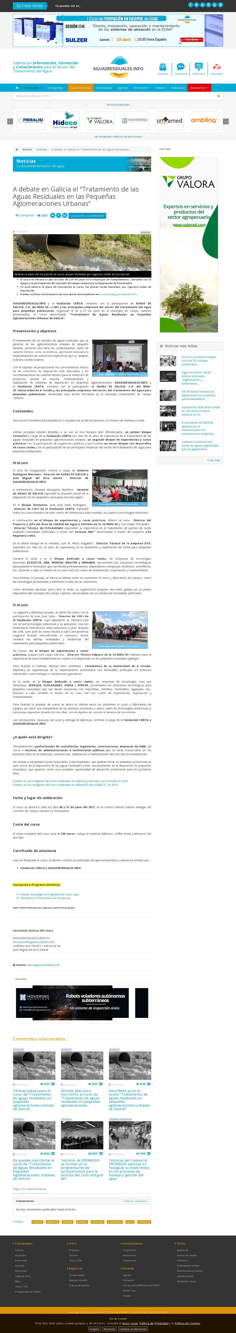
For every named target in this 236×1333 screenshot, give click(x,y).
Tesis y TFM (21, 1286)
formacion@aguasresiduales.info (118, 294)
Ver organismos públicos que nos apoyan (118, 136)
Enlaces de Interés (187, 1255)
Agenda (123, 88)
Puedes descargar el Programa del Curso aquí (49, 894)
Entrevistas (21, 1260)
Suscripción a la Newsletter (87, 215)
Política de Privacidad (153, 1323)
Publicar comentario (135, 1201)
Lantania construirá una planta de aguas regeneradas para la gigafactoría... (200, 445)
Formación (141, 88)
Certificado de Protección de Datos (149, 1312)
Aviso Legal (130, 1323)
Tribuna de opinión (79, 1285)
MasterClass (129, 1290)
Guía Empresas (81, 88)
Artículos (19, 1265)
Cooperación (129, 1260)
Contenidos (33, 88)
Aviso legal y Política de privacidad (86, 1312)
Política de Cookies (118, 1312)
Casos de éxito (22, 1276)
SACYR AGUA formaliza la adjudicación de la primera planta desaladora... (198, 395)
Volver (18, 1221)
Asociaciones (129, 1255)
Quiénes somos (185, 1276)
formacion (97, 1222)
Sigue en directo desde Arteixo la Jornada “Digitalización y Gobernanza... (196, 378)
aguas (130, 1222)
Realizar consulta (78, 1280)
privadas (82, 1222)
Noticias (42, 149)
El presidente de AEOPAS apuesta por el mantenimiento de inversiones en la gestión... (198, 428)
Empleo (160, 88)
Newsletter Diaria (186, 1281)
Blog (17, 1281)
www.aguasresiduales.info (43, 965)
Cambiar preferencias (133, 1329)
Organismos (129, 1250)
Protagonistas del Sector (28, 1291)
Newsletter (199, 88)
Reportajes (21, 1270)
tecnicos (37, 1222)
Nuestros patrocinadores (190, 1270)
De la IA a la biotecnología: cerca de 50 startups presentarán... (199, 360)
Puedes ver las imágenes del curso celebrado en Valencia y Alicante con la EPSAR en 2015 (70, 781)
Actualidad (20, 1255)
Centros (73, 1255)
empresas (52, 1222)
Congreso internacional (120, 1119)
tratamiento (115, 1222)
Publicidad (178, 88)
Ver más (213, 460)
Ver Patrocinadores (118, 105)
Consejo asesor (77, 1275)
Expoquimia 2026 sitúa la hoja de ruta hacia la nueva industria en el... (201, 410)
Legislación (183, 1250)
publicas (67, 1222)
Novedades (104, 88)
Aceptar (95, 1329)
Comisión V (183, 1260)
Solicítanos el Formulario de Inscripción (45, 898)
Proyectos (74, 1250)
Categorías (56, 88)
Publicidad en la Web (188, 1265)
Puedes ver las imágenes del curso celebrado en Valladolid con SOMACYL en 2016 (65, 784)
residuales (144, 1222)
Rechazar (109, 1329)
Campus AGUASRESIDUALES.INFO (141, 1285)
